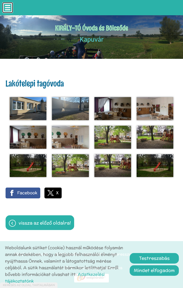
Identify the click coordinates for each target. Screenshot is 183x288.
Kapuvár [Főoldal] (91, 33)
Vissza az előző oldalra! (45, 223)
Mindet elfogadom (154, 270)
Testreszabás (154, 258)
